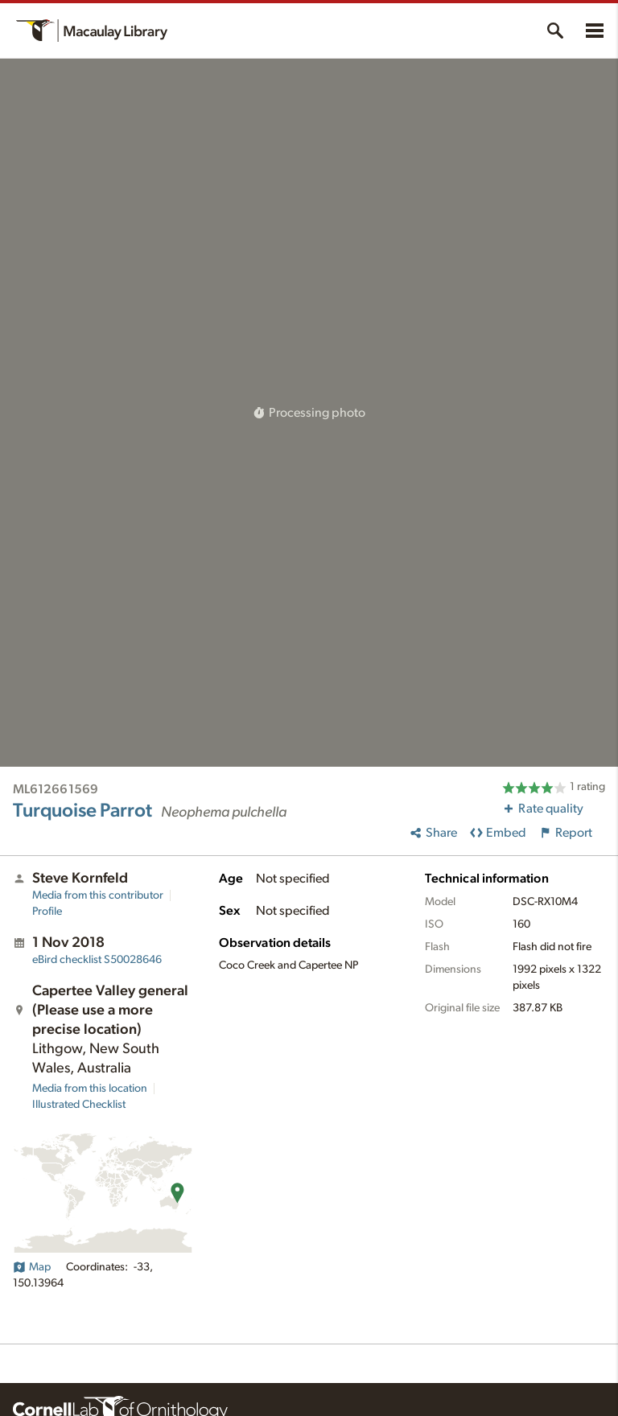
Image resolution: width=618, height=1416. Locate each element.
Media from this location (89, 1088)
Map (32, 1267)
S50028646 (97, 959)
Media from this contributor (97, 895)
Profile (47, 911)
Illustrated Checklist (79, 1104)
